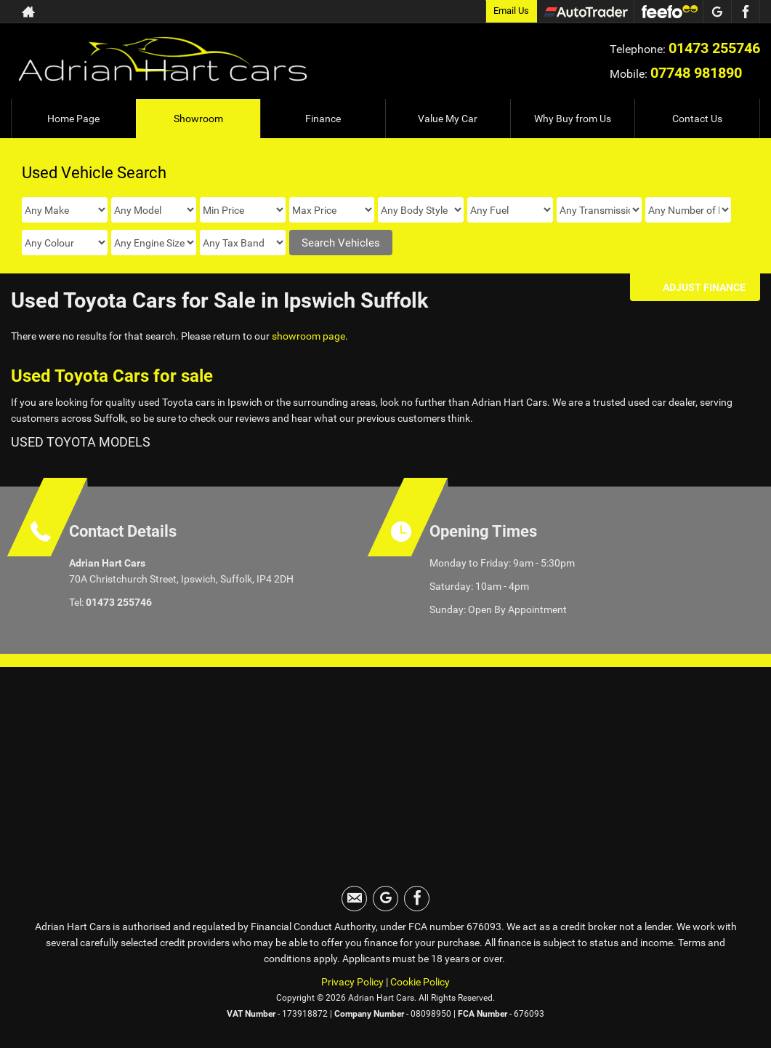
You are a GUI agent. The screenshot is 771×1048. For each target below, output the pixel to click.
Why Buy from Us (572, 118)
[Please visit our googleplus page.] (717, 11)
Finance (323, 118)
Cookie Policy (420, 982)
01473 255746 (714, 48)
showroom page (308, 336)
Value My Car (447, 118)
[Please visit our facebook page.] (745, 11)
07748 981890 (696, 72)
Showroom (198, 118)
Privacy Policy (352, 982)
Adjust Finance (704, 287)
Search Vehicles (341, 242)
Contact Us (697, 118)
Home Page (73, 118)
